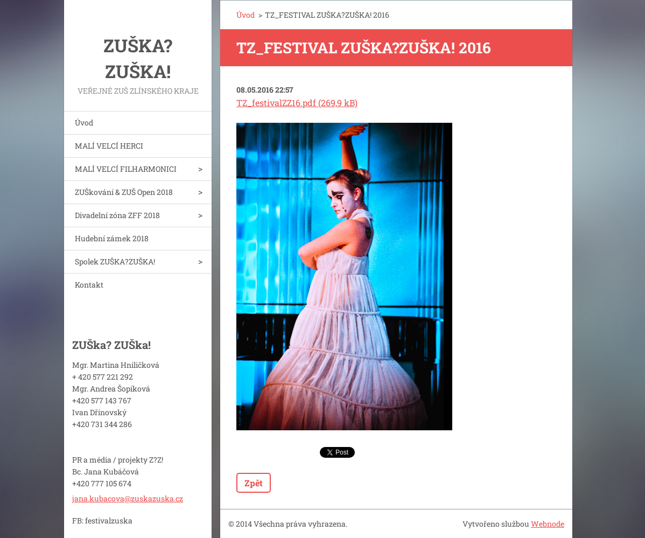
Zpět (253, 482)
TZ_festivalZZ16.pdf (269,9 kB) (296, 102)
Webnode (547, 524)
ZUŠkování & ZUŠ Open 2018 (124, 192)
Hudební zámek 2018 (112, 238)
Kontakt (89, 285)
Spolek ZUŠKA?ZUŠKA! (115, 261)
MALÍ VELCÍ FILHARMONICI (126, 169)
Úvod (84, 122)
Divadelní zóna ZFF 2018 (117, 215)
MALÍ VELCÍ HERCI (109, 146)
